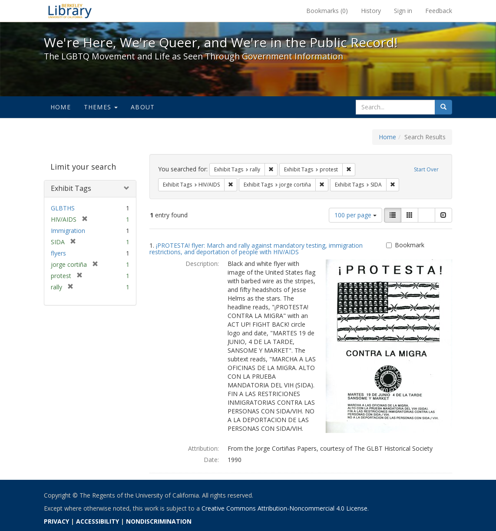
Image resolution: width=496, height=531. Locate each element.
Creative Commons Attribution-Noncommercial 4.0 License (284, 508)
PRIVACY (56, 521)
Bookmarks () (327, 11)
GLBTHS (63, 208)
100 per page (355, 215)
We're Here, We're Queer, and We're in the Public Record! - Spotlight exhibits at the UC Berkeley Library (70, 11)
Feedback (438, 11)
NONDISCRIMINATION (159, 521)
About (143, 107)
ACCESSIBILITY (97, 521)
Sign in (403, 11)
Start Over (426, 169)
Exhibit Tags (71, 188)
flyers (58, 253)
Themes (101, 107)
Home (60, 107)
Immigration (68, 230)
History (371, 11)
